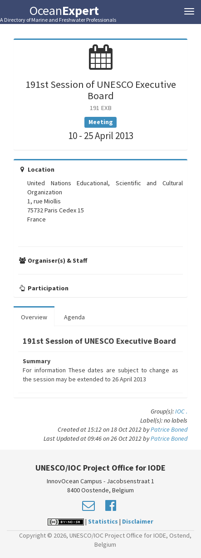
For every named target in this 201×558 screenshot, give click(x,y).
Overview (34, 317)
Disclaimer (137, 521)
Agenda (74, 317)
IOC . (181, 411)
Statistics (103, 521)
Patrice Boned (169, 429)
